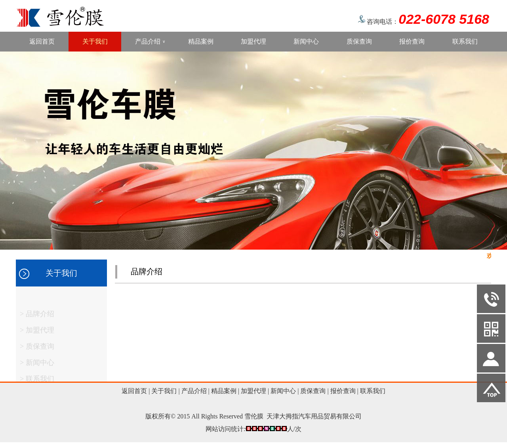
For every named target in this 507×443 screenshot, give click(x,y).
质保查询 (359, 41)
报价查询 (412, 41)
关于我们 (95, 41)
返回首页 (42, 41)
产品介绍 (150, 42)
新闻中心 (306, 41)
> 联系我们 (37, 381)
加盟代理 (253, 41)
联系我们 (465, 41)
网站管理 (16, 436)
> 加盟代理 (37, 332)
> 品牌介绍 (37, 316)
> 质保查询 (37, 348)
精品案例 (200, 41)
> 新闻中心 (37, 365)
